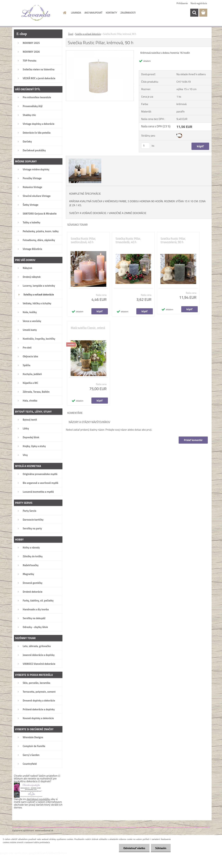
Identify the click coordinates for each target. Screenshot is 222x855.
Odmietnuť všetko (134, 848)
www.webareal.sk (44, 830)
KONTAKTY (111, 12)
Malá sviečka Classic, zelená (88, 328)
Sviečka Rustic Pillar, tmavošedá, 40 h (128, 240)
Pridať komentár (193, 440)
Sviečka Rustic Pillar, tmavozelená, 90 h (173, 240)
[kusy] (145, 146)
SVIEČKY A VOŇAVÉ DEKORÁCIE (87, 213)
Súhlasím (160, 848)
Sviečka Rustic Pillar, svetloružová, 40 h (83, 240)
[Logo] (36, 12)
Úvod (70, 34)
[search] (194, 13)
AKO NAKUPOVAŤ (93, 12)
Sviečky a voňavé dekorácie (88, 34)
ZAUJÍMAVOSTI (128, 12)
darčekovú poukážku (38, 799)
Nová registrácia (199, 3)
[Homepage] (65, 13)
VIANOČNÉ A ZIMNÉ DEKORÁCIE (127, 213)
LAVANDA (76, 12)
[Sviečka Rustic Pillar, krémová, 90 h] (100, 52)
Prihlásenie (182, 3)
